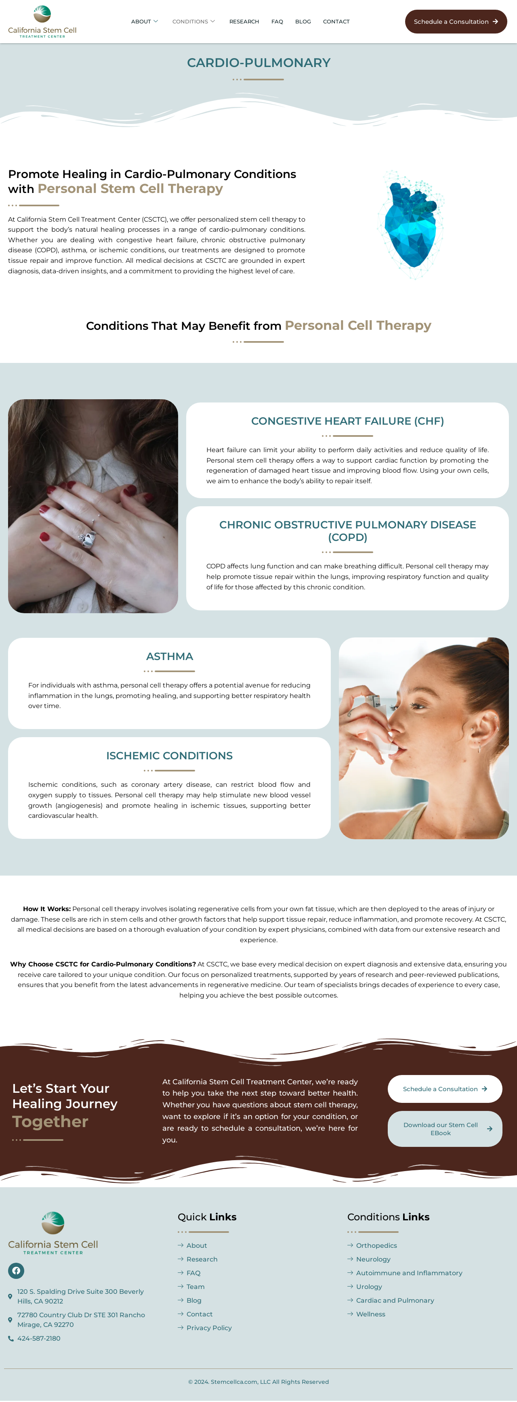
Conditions (189, 21)
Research (244, 21)
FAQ (281, 21)
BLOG (309, 21)
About (136, 21)
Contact (345, 21)
